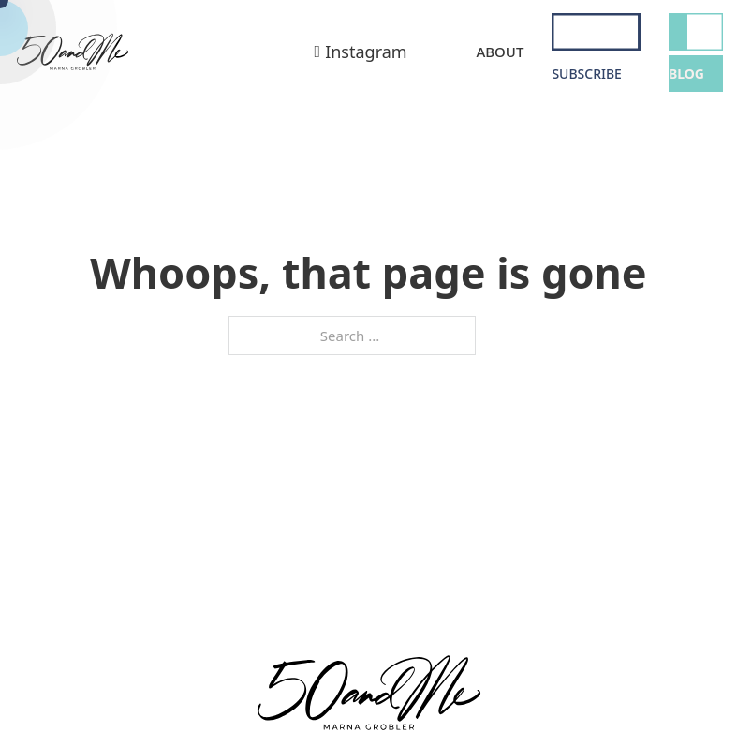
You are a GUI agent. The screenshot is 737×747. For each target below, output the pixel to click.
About (499, 51)
